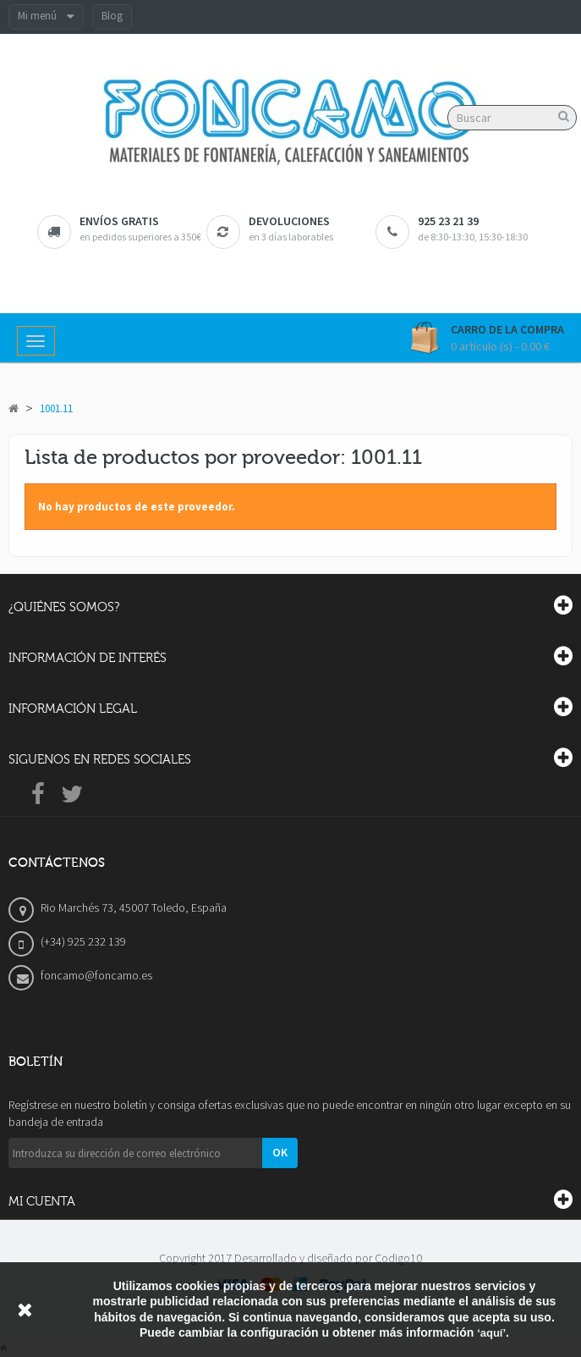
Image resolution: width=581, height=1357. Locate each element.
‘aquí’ (491, 1333)
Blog (112, 15)
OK (280, 1152)
